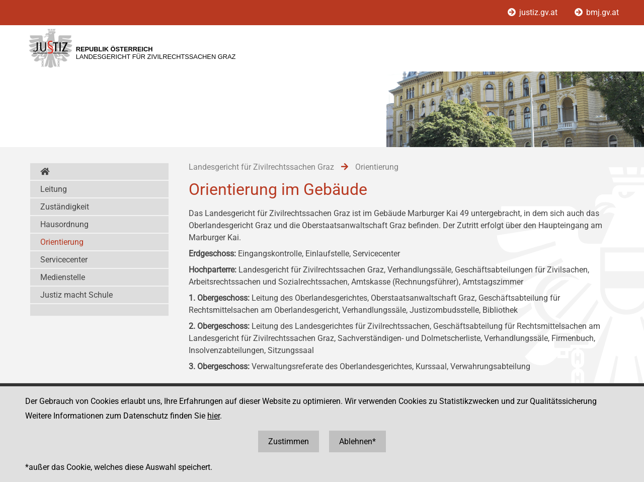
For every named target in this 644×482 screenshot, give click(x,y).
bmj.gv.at (597, 12)
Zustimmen (288, 441)
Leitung (53, 189)
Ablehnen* (357, 441)
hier (213, 416)
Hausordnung (64, 224)
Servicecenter (64, 259)
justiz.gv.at (533, 12)
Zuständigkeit (64, 207)
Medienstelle (62, 277)
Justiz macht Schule (76, 295)
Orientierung (62, 242)
